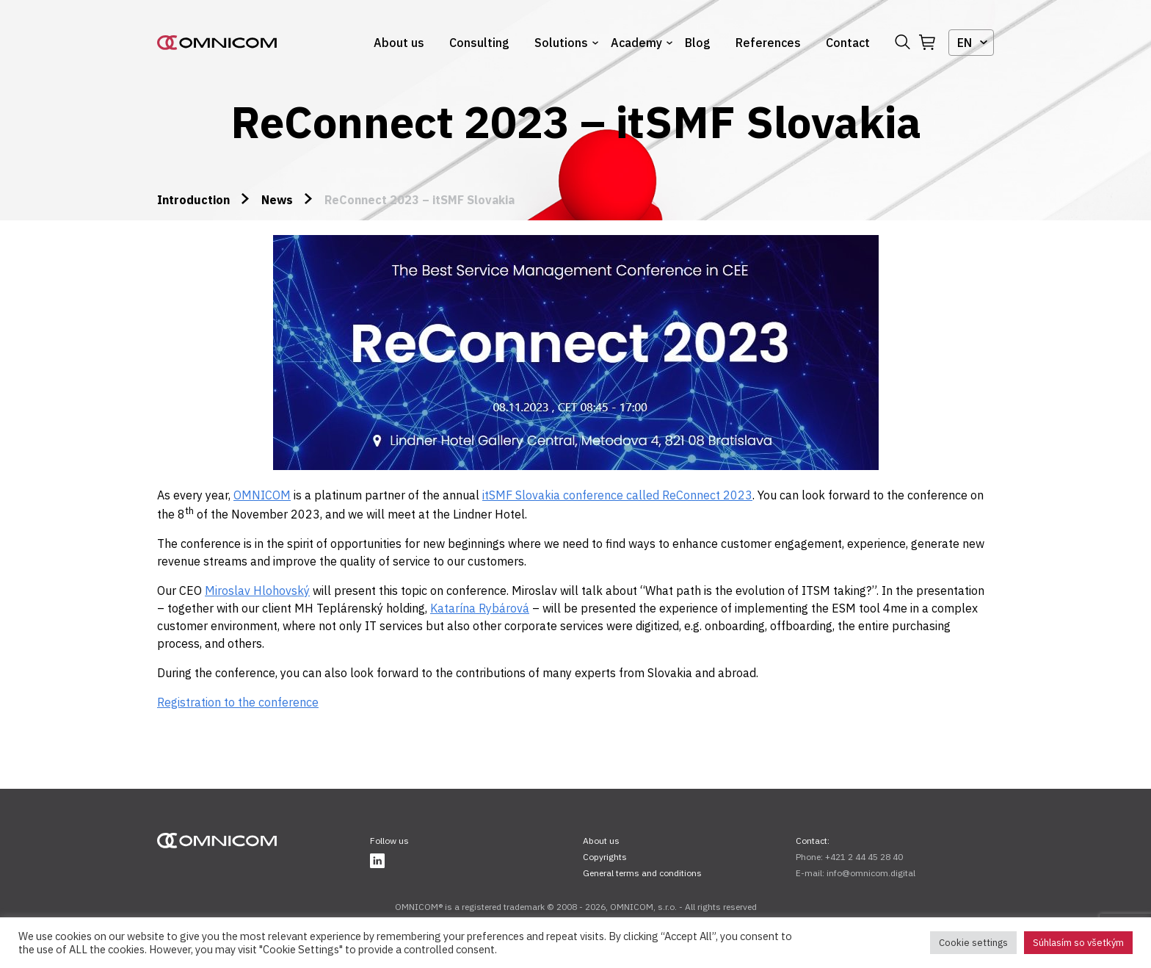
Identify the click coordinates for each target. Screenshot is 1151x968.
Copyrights (605, 856)
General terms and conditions (642, 872)
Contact (848, 42)
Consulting (479, 42)
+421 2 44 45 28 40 (864, 856)
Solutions (561, 42)
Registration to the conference (238, 702)
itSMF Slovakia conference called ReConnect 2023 (617, 495)
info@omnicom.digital (871, 872)
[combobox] (971, 42)
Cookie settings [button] (973, 942)
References (768, 42)
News (277, 199)
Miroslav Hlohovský (257, 590)
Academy (636, 42)
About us (399, 42)
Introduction (193, 199)
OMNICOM (262, 495)
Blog (698, 42)
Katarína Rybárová (479, 608)
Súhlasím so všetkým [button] (1078, 942)
